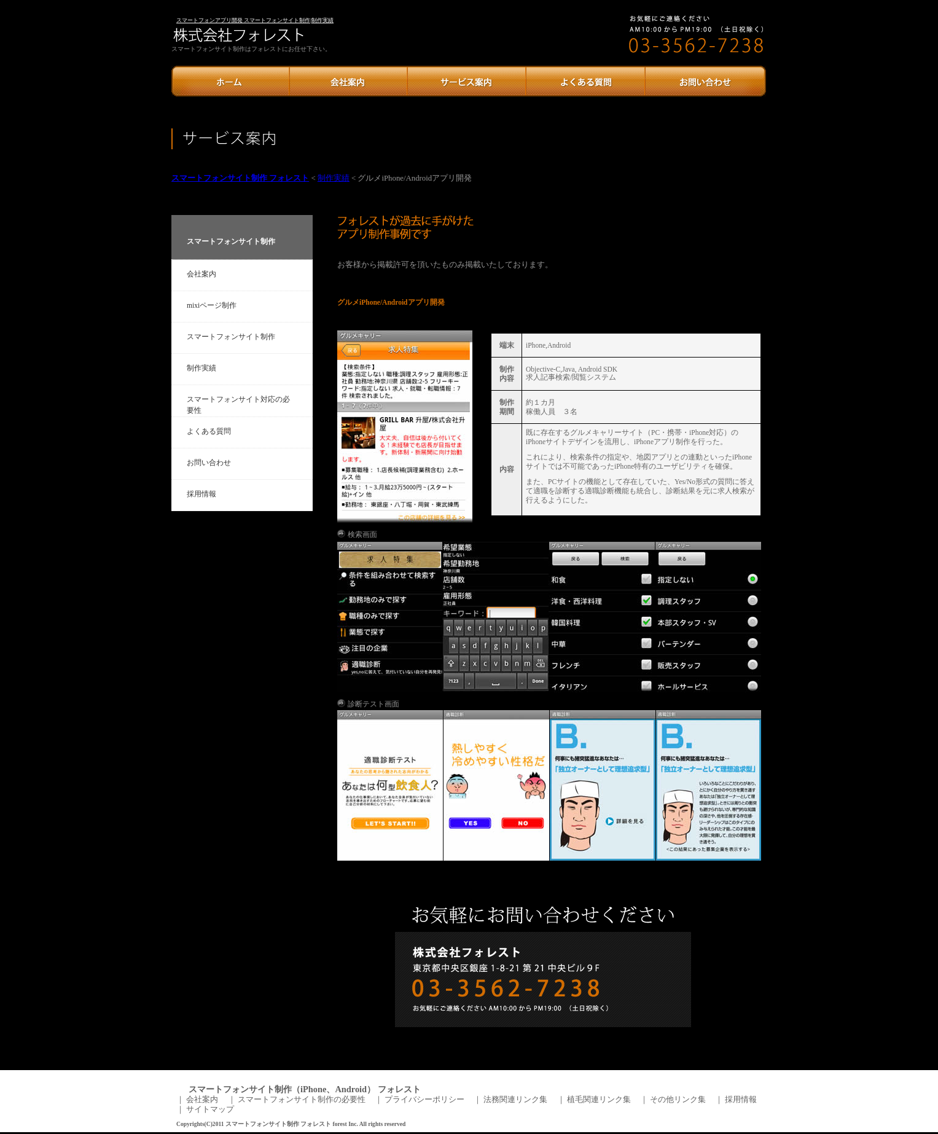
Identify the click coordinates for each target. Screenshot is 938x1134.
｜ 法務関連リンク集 (511, 1099)
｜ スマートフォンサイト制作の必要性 (296, 1099)
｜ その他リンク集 (673, 1099)
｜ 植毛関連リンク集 (594, 1099)
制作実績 (334, 178)
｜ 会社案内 (197, 1099)
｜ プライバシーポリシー (420, 1099)
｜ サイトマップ (205, 1109)
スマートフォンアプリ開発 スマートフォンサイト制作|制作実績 (255, 20)
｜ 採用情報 (736, 1099)
